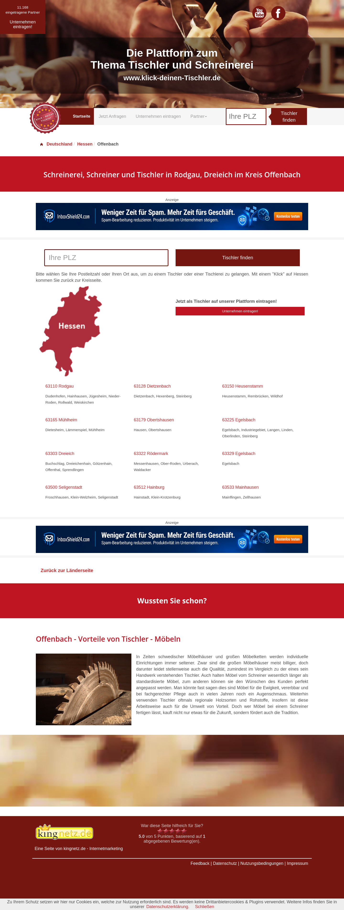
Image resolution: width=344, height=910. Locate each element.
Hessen (84, 144)
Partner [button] (198, 116)
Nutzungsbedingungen (261, 863)
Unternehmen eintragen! (240, 311)
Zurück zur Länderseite (67, 570)
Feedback (200, 863)
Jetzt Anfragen (112, 116)
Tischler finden (289, 117)
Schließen (204, 906)
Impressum (297, 863)
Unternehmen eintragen (158, 116)
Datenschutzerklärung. (167, 906)
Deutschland (55, 144)
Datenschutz (225, 863)
